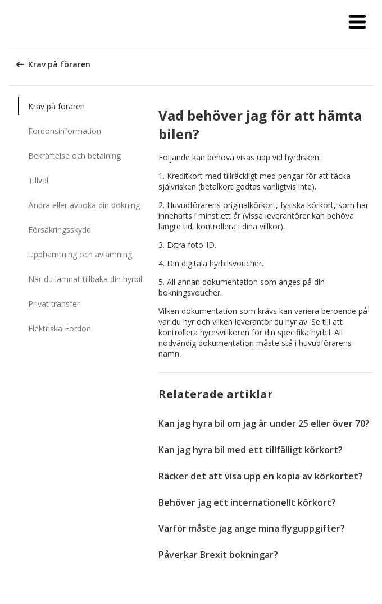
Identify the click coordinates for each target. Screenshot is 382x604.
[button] (357, 22)
